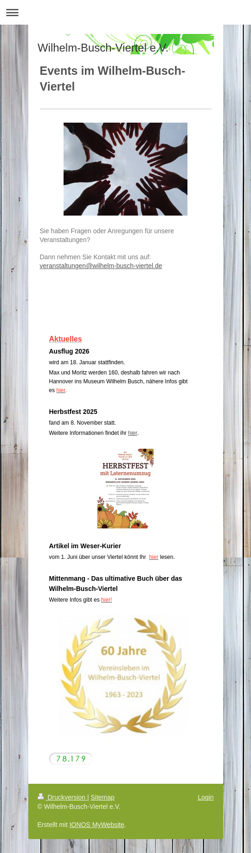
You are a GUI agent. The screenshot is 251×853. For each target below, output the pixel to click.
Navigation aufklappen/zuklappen (125, 12)
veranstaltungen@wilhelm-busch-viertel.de (101, 265)
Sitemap (103, 797)
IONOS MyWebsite (97, 824)
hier (132, 433)
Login (205, 797)
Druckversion (62, 797)
